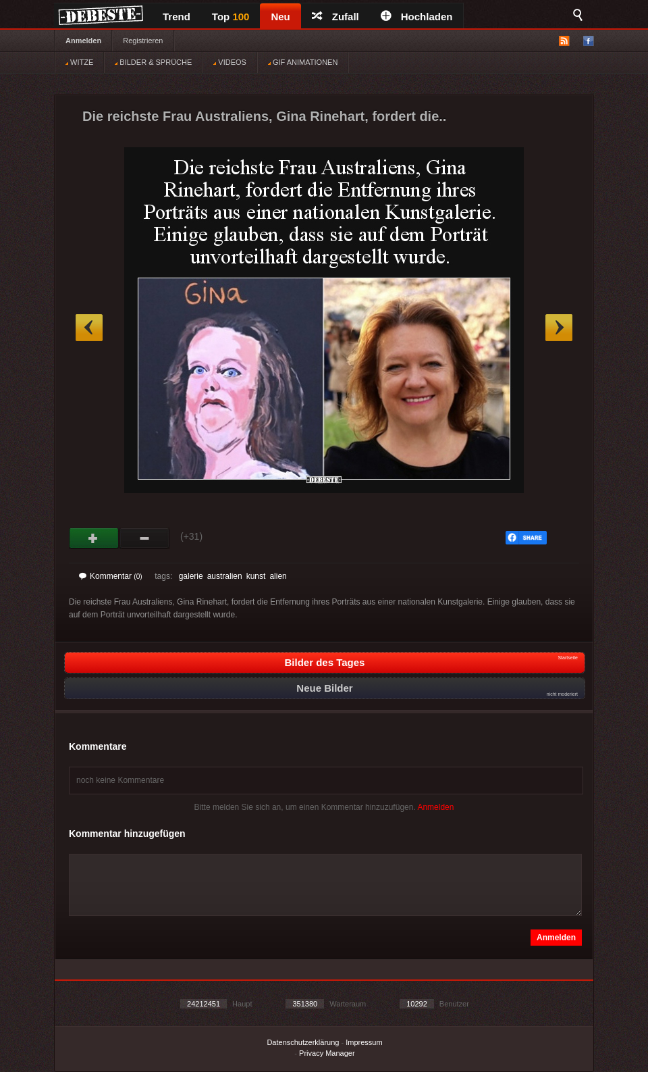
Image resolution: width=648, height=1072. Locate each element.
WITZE (79, 62)
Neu (280, 16)
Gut (94, 538)
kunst (256, 576)
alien (277, 576)
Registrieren (143, 40)
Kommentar (110, 576)
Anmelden (83, 40)
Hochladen (417, 16)
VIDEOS (229, 62)
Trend (176, 16)
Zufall (335, 16)
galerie (191, 576)
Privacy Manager (327, 1053)
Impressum (364, 1042)
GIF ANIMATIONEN (303, 62)
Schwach (144, 538)
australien (224, 576)
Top (231, 16)
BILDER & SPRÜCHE (153, 62)
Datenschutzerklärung (303, 1042)
